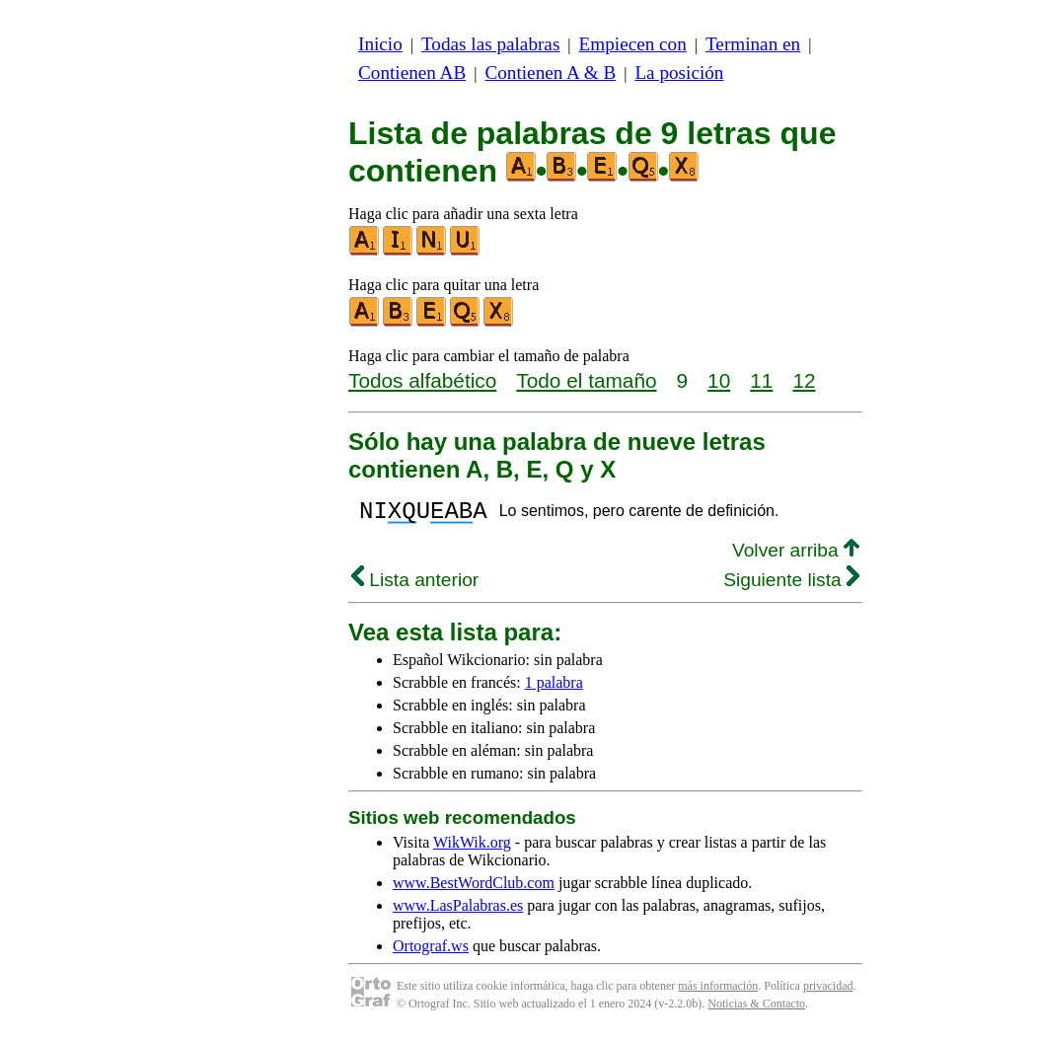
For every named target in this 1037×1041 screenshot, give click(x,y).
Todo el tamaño (586, 380)
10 (718, 380)
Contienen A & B (550, 72)
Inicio (380, 44)
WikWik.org (472, 848)
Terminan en (752, 44)
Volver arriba (795, 556)
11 (761, 380)
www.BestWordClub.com (474, 888)
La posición (678, 72)
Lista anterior (415, 585)
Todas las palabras (490, 44)
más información (718, 992)
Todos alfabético (422, 380)
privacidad (828, 992)
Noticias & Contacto (756, 1009)
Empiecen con (633, 44)
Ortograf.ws (431, 951)
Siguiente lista (791, 585)
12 (803, 380)
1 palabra (554, 688)
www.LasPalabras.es (458, 911)
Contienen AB (412, 72)
